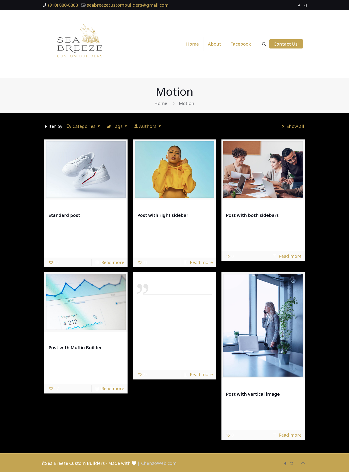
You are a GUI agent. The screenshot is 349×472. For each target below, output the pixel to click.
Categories (84, 126)
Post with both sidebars (252, 215)
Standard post (64, 215)
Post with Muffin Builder (75, 348)
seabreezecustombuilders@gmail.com (127, 5)
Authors (148, 126)
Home (160, 103)
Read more (112, 262)
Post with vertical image (253, 394)
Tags (117, 126)
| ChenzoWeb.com (157, 463)
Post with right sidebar (162, 215)
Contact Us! (286, 44)
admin (63, 207)
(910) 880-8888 (63, 5)
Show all (292, 126)
